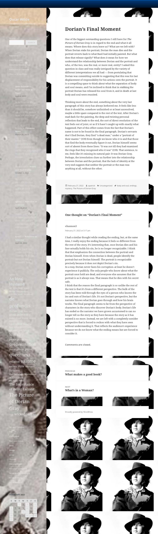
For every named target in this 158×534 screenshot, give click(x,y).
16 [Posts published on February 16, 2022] (23, 512)
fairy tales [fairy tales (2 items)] (28, 311)
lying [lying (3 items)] (26, 330)
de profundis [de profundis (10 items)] (19, 302)
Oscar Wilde (19, 19)
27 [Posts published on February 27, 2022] (11, 519)
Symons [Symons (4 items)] (14, 370)
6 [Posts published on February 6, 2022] (11, 508)
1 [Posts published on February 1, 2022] (19, 504)
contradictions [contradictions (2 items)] (22, 291)
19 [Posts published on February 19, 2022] (35, 512)
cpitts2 (18, 201)
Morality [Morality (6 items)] (16, 334)
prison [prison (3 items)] (20, 349)
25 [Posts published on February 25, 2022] (31, 515)
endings (133, 185)
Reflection (13, 55)
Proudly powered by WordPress (79, 412)
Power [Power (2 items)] (27, 340)
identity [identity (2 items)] (32, 318)
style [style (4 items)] (21, 366)
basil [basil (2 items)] (21, 288)
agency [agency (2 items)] (12, 275)
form (11, 445)
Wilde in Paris (15, 478)
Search (12, 38)
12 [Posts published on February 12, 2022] (35, 508)
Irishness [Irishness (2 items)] (13, 321)
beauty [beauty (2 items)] (26, 288)
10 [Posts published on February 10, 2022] (27, 508)
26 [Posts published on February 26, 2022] (35, 515)
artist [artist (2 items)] (15, 288)
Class (11, 432)
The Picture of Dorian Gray (84, 188)
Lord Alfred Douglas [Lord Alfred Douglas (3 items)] (20, 324)
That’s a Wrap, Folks (18, 74)
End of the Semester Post (19, 65)
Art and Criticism (16, 427)
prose (11, 455)
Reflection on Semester (19, 69)
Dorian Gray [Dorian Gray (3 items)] (16, 310)
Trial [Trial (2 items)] (11, 415)
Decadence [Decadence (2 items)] (28, 294)
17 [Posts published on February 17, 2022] (27, 512)
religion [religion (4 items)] (14, 361)
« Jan (15, 523)
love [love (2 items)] (20, 330)
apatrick (91, 185)
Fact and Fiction (16, 441)
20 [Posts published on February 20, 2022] (11, 515)
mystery (68, 188)
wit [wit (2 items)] (34, 415)
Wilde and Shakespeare (19, 473)
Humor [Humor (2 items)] (25, 318)
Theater (12, 459)
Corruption (14, 436)
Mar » (31, 523)
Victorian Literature (18, 468)
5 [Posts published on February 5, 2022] (35, 504)
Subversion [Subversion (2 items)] (30, 367)
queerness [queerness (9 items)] (19, 354)
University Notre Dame (28, 4)
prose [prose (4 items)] (28, 349)
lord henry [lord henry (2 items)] (13, 330)
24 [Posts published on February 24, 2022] (27, 515)
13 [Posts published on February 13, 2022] (11, 512)
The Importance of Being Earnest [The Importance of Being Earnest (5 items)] (21, 386)
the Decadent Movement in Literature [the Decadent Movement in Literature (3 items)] (22, 376)
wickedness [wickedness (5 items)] (23, 414)
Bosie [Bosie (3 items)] (12, 291)
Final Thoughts (16, 60)
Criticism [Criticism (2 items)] (13, 294)
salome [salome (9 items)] (28, 361)
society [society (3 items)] (13, 366)
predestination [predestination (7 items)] (22, 344)
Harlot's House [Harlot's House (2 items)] (15, 318)
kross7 (18, 236)
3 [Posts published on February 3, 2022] (27, 504)
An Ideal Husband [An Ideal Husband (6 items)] (17, 281)
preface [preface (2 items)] (12, 349)
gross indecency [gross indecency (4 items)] (20, 314)
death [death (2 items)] (20, 294)
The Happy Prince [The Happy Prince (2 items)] (16, 381)
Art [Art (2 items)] (10, 288)
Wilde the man (15, 482)
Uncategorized (15, 464)
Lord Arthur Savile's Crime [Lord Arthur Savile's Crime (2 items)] (20, 327)
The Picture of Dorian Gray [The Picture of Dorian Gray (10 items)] (21, 401)
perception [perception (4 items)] (16, 339)
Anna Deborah (22, 86)
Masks (12, 450)
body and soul (123, 185)
